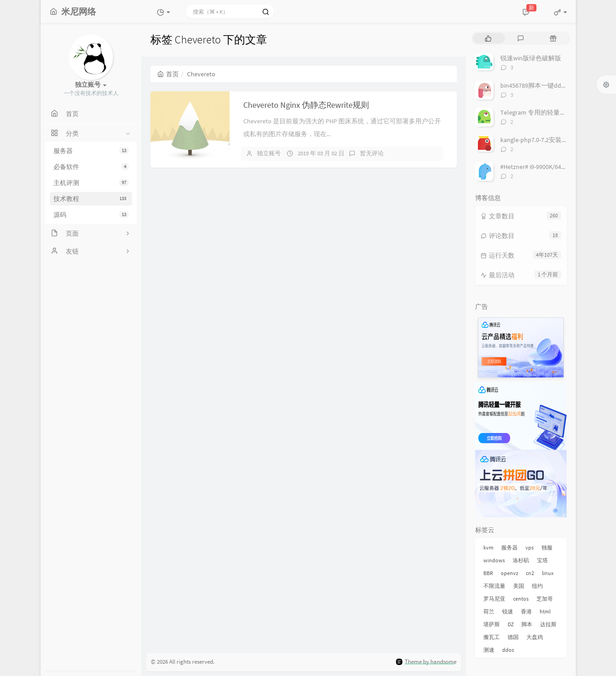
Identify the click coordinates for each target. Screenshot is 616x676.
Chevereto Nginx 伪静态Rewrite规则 (306, 105)
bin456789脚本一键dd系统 (537, 85)
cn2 (530, 573)
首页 (168, 74)
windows (494, 560)
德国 (513, 637)
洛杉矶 (521, 560)
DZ (511, 624)
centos (521, 598)
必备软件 (91, 167)
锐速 (507, 611)
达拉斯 (548, 624)
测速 (488, 649)
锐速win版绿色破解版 (530, 58)
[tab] (488, 38)
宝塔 (542, 560)
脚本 (526, 624)
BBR (488, 573)
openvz (509, 573)
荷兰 (488, 611)
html (545, 611)
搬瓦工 (491, 637)
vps (529, 547)
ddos (508, 649)
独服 (546, 547)
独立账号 (269, 153)
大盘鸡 (534, 637)
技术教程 (91, 199)
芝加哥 (544, 598)
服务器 (91, 151)
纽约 (537, 585)
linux (547, 573)
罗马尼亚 (494, 598)
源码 (91, 215)
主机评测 (91, 183)
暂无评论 (372, 153)
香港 (526, 611)
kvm (488, 547)
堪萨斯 (491, 624)
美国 (518, 585)
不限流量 (494, 585)
